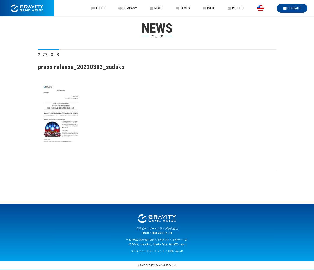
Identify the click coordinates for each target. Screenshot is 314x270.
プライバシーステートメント (148, 251)
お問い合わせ (175, 251)
